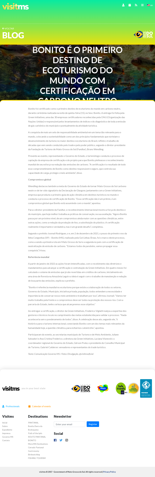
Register (93, 424)
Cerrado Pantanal (36, 447)
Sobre (5, 426)
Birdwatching (34, 454)
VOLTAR (8, 28)
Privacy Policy (109, 472)
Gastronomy (33, 451)
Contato (6, 440)
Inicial (4, 422)
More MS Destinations (38, 444)
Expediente (7, 430)
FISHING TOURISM (37, 458)
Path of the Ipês (35, 433)
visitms (10, 388)
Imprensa (6, 433)
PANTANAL (33, 422)
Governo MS (7, 437)
